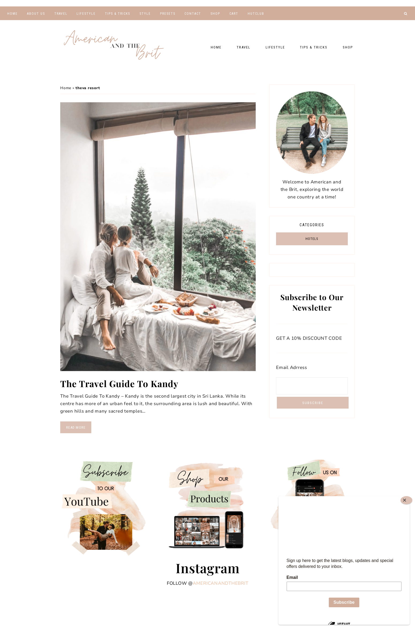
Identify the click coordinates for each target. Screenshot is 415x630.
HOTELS (311, 239)
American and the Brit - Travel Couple (113, 45)
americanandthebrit (220, 583)
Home (65, 87)
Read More (75, 427)
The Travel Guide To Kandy (121, 383)
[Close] (406, 500)
